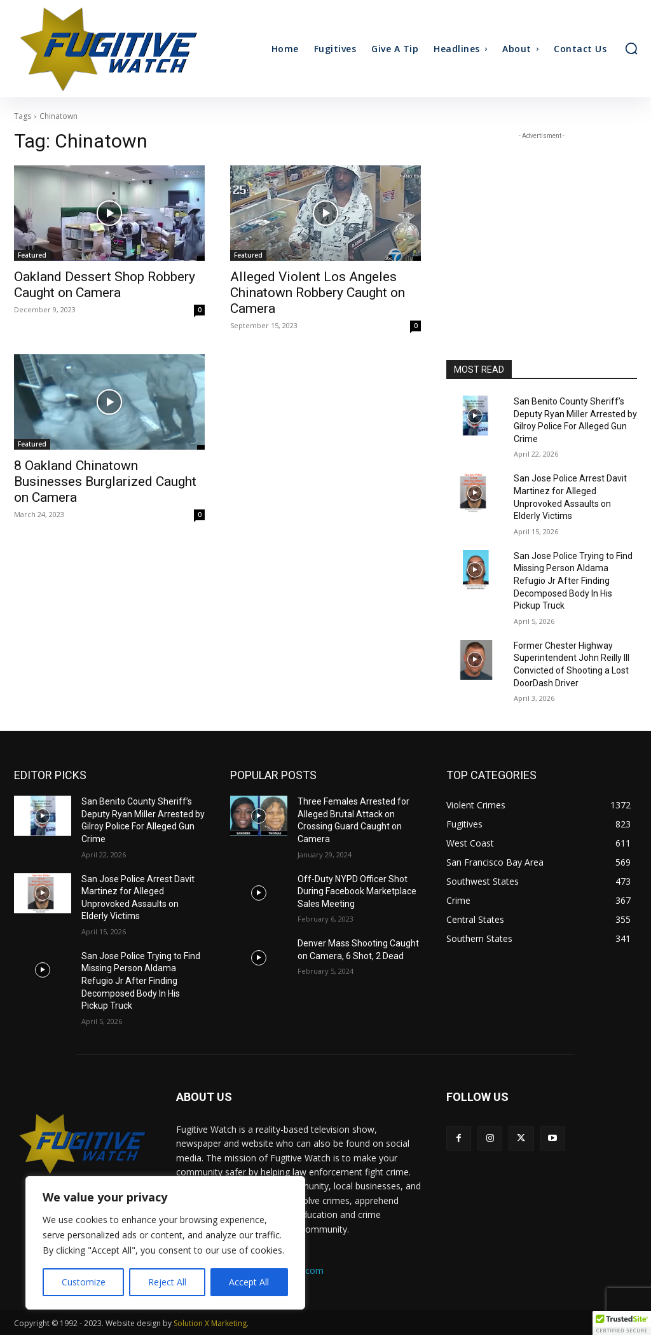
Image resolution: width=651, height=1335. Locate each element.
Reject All (167, 1282)
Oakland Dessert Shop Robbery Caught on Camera (104, 284)
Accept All (249, 1282)
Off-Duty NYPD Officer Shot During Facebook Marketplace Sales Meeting (357, 891)
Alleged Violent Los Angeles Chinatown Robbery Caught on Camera (317, 292)
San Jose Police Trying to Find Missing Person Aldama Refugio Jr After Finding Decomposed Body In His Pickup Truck (573, 581)
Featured (32, 255)
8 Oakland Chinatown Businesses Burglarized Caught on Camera (105, 481)
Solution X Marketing (210, 1323)
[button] (631, 48)
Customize (84, 1282)
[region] (165, 1243)
